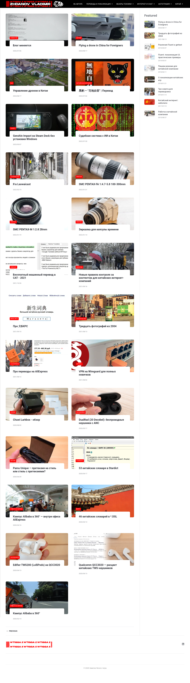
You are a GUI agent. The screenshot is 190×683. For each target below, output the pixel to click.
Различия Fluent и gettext (170, 45)
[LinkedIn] (183, 644)
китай (78, 38)
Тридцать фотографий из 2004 (98, 326)
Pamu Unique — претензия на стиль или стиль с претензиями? (34, 470)
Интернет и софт (145, 4)
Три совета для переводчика (165, 90)
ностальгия (81, 319)
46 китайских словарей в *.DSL (98, 516)
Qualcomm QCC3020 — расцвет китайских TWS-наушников (98, 566)
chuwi (12, 412)
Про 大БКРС (20, 326)
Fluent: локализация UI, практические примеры (169, 56)
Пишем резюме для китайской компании (168, 67)
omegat (13, 267)
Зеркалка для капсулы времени (99, 229)
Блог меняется (22, 45)
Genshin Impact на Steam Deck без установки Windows (34, 137)
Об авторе (77, 4)
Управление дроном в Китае (30, 90)
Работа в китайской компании (167, 113)
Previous (11, 631)
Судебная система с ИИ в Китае (99, 135)
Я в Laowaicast (22, 184)
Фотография (164, 4)
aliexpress (14, 364)
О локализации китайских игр (170, 79)
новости (13, 38)
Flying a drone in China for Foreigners (101, 45)
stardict (79, 461)
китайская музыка (83, 83)
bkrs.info (14, 319)
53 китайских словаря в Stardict (99, 468)
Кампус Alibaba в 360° (26, 613)
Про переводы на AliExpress (30, 371)
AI (77, 128)
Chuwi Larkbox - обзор (26, 419)
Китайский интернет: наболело (168, 101)
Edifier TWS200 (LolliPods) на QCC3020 (36, 564)
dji (11, 83)
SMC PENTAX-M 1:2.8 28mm (30, 229)
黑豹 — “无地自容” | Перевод (96, 90)
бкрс (78, 509)
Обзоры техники (123, 4)
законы (79, 267)
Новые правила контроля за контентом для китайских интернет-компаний (101, 277)
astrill (79, 364)
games (12, 128)
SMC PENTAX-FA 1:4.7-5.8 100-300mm (102, 184)
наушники (80, 412)
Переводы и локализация (98, 4)
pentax (79, 177)
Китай (178, 4)
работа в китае (16, 509)
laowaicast (14, 177)
